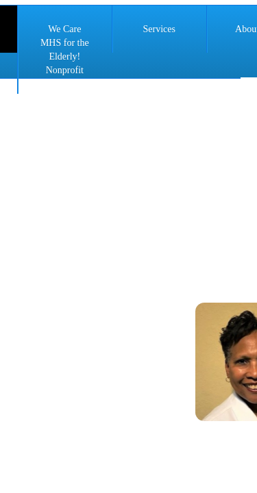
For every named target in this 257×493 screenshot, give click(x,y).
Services (159, 29)
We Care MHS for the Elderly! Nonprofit (64, 49)
